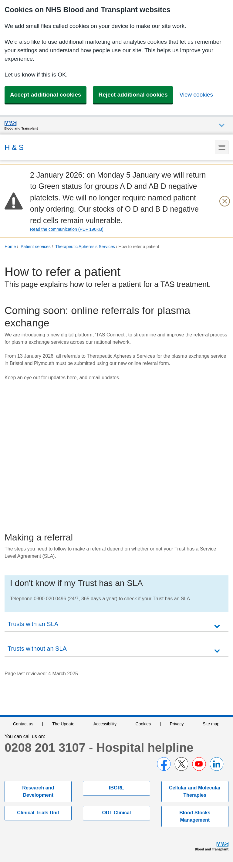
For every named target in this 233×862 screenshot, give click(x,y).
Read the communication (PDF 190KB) (66, 229)
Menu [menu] (221, 147)
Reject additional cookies (132, 94)
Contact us (23, 723)
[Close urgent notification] (224, 201)
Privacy (177, 723)
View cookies (196, 94)
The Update (63, 723)
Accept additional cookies (45, 94)
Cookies (143, 723)
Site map (211, 723)
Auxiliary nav (221, 125)
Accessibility (104, 723)
